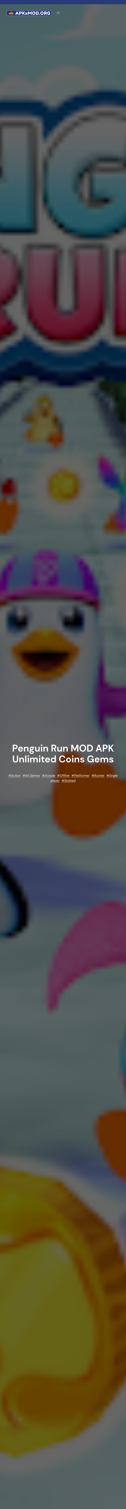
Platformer (82, 775)
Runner (99, 775)
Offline (64, 775)
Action (16, 775)
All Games (32, 775)
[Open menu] (58, 13)
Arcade (50, 775)
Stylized (70, 780)
